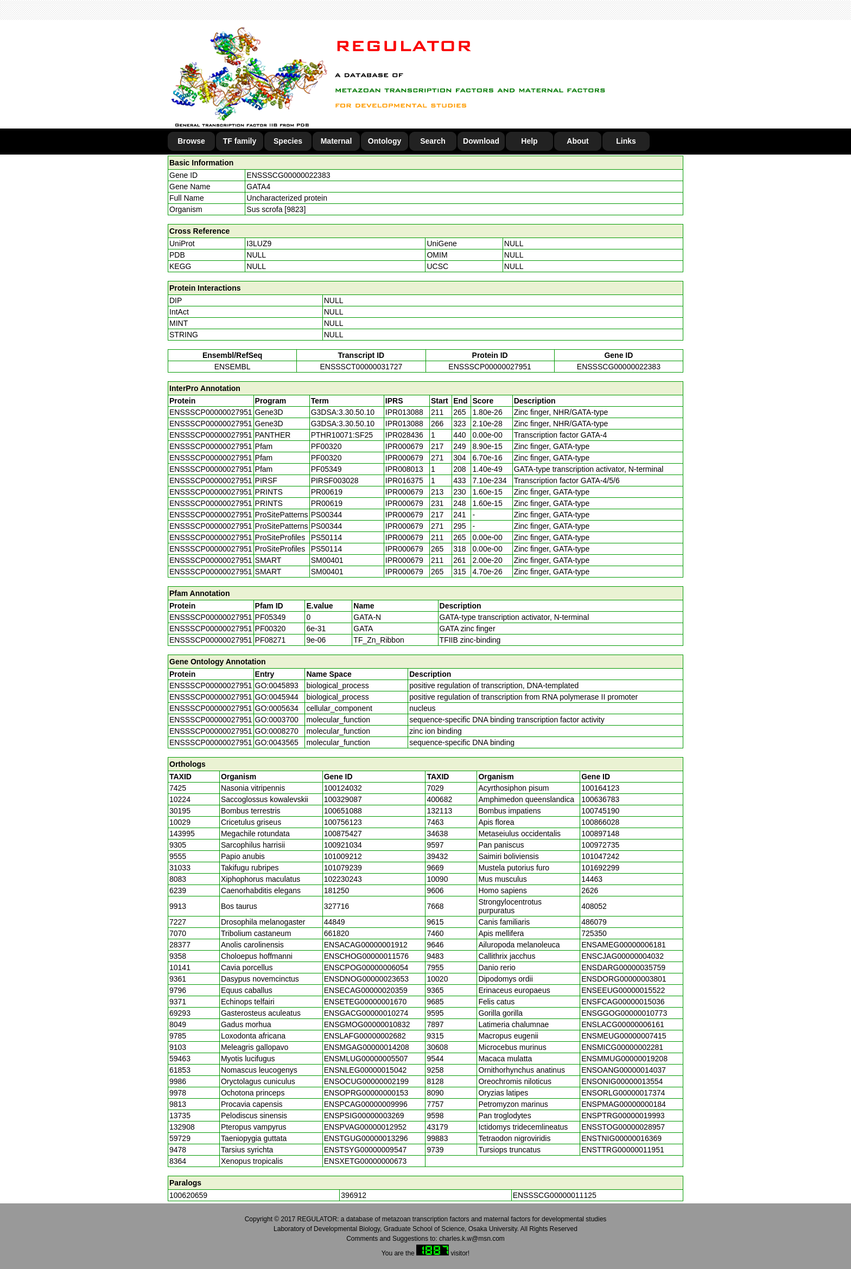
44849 (334, 922)
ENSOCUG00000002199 (366, 1081)
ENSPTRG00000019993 (622, 1115)
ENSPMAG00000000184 (623, 1104)
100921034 (343, 845)
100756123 (343, 822)
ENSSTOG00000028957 (623, 1127)
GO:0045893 (277, 685)
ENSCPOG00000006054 (366, 967)
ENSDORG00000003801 (623, 979)
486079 (594, 922)
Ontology (384, 141)
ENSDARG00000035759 (623, 967)
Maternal (336, 141)
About (577, 141)
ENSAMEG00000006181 (623, 944)
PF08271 (270, 640)
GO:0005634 (277, 708)
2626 (589, 890)
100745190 (600, 810)
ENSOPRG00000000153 (366, 1092)
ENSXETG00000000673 (365, 1161)
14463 (591, 879)
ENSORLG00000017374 (623, 1092)
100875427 (343, 833)
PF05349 (270, 617)
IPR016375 (404, 480)
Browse (191, 141)
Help (529, 141)
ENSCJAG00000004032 (622, 956)
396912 (353, 1195)
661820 (337, 933)
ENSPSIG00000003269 (364, 1115)
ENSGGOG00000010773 (624, 1013)
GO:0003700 (277, 719)
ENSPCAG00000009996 (366, 1104)
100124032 (343, 788)
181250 (337, 890)
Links (626, 141)
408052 (594, 906)
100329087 (343, 799)
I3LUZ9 (258, 243)
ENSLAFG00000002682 (365, 1035)
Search (433, 141)
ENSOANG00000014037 (623, 1070)
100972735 (600, 845)
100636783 (600, 799)
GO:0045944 (277, 697)
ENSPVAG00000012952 (365, 1127)
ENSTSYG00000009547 (365, 1149)
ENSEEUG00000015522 (623, 990)
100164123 (600, 788)
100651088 (343, 810)
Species (288, 141)
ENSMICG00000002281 (622, 1047)
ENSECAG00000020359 (366, 990)
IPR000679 (404, 446)
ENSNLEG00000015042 (365, 1070)
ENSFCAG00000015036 (622, 1001)
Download (481, 141)
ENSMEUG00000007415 (623, 1035)
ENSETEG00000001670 (365, 1001)
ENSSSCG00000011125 (554, 1195)
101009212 (343, 856)
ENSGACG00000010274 (366, 1013)
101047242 (600, 856)
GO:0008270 (277, 731)
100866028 (600, 822)
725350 (594, 933)
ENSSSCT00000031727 (361, 366)
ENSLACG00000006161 (622, 1024)
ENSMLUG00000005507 (366, 1058)
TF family (239, 141)
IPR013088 (404, 412)
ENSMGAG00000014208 (366, 1047)
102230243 (343, 879)
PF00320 (270, 628)
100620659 (188, 1195)
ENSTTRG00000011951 (622, 1149)
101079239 (343, 867)
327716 (337, 906)
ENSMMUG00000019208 (624, 1058)
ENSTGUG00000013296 (366, 1138)
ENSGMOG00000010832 (367, 1024)
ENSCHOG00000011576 (366, 956)
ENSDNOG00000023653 (366, 979)
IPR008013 (404, 469)
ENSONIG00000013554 (622, 1081)
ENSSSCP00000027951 (489, 366)
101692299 (600, 867)
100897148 (600, 833)
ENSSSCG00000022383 (288, 175)
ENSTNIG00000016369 (621, 1138)
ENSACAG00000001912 (366, 944)
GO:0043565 (277, 742)
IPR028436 (404, 435)
